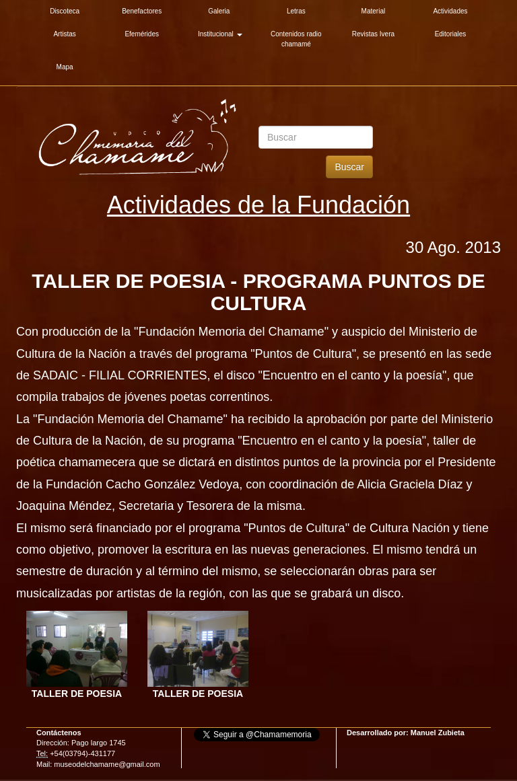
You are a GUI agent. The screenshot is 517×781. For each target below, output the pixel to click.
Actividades (450, 11)
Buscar (349, 166)
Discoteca (64, 11)
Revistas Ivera (373, 34)
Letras (296, 11)
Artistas (64, 34)
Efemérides (142, 34)
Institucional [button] (220, 34)
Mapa (65, 67)
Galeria (219, 11)
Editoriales (451, 34)
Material (373, 11)
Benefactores (142, 11)
